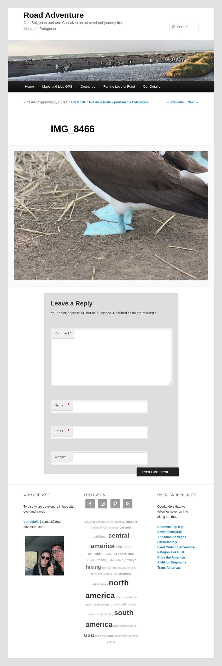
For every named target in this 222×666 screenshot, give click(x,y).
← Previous (175, 102)
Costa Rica (126, 554)
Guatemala (113, 560)
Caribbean (100, 536)
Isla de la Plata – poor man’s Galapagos (118, 102)
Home (29, 86)
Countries (88, 86)
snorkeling (106, 614)
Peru (109, 604)
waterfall (120, 635)
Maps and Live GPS (57, 86)
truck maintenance (124, 626)
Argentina (112, 521)
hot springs (109, 567)
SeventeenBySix (169, 532)
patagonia (99, 604)
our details (31, 522)
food (101, 560)
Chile (119, 547)
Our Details (151, 86)
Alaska (90, 522)
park (89, 604)
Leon (115, 574)
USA (89, 635)
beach (131, 521)
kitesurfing (125, 567)
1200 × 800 (77, 102)
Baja (122, 521)
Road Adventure (54, 15)
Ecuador (91, 560)
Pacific (120, 597)
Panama (131, 597)
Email (62, 431)
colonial (111, 554)
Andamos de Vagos (171, 537)
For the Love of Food (119, 86)
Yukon (111, 642)
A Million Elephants (171, 562)
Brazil (103, 527)
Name (62, 405)
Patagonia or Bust (170, 552)
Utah (98, 635)
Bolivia (95, 527)
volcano (108, 636)
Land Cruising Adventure (176, 547)
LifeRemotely (167, 542)
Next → (193, 102)
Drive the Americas (171, 557)
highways (129, 560)
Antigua (101, 521)
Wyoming (132, 635)
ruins (116, 604)
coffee (127, 547)
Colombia (96, 554)
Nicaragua (100, 584)
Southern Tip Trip (170, 527)
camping (113, 527)
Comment (62, 333)
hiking (93, 567)
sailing (125, 604)
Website (60, 457)
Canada (125, 527)
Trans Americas (169, 567)
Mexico (125, 574)
